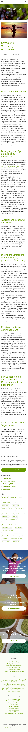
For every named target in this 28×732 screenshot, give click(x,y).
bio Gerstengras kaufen (14, 684)
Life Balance (5, 511)
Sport (13, 511)
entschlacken (18, 527)
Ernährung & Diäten (9, 484)
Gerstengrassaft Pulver (6, 679)
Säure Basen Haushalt (7, 530)
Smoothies (13, 500)
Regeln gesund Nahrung (8, 524)
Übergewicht (19, 508)
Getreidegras (7, 478)
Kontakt (4, 727)
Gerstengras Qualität (8, 683)
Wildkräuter (7, 489)
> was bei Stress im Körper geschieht (14, 165)
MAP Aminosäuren (14, 710)
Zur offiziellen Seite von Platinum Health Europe (14, 729)
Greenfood (5, 538)
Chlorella (4, 685)
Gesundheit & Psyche (9, 486)
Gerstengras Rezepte (16, 538)
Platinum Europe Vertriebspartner (14, 671)
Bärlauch (4, 519)
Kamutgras (19, 689)
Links (24, 727)
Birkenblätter (13, 519)
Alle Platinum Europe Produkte (14, 713)
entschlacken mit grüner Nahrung (19, 679)
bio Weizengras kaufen (11, 685)
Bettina (16, 54)
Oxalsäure (13, 522)
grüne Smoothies (14, 687)
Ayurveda (4, 500)
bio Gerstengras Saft (17, 681)
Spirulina (18, 685)
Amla (15, 502)
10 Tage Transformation (14, 664)
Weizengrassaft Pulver (14, 699)
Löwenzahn (15, 516)
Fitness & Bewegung (9, 481)
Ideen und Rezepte (18, 683)
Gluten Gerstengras (17, 536)
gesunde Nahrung (16, 497)
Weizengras (16, 541)
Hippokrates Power (14, 703)
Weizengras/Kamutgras (20, 680)
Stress (10, 508)
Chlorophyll (5, 536)
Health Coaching (14, 662)
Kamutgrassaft (6, 541)
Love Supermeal (14, 706)
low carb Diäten (6, 502)
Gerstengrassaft (6, 533)
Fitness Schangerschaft (8, 513)
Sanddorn (4, 522)
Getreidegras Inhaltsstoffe (6, 681)
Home (10, 12)
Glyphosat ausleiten (16, 691)
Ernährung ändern (7, 527)
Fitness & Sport (14, 712)
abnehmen (5, 497)
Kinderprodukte (14, 708)
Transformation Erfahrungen (14, 665)
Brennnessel (5, 516)
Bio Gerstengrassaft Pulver (14, 701)
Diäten (4, 508)
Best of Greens (14, 704)
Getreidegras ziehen (19, 533)
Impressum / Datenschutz (16, 727)
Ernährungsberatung (14, 669)
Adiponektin (5, 505)
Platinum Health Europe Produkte (18, 688)
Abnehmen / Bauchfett (14, 667)
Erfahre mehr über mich (13, 469)
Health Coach (15, 505)
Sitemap (8, 727)
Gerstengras (11, 680)
